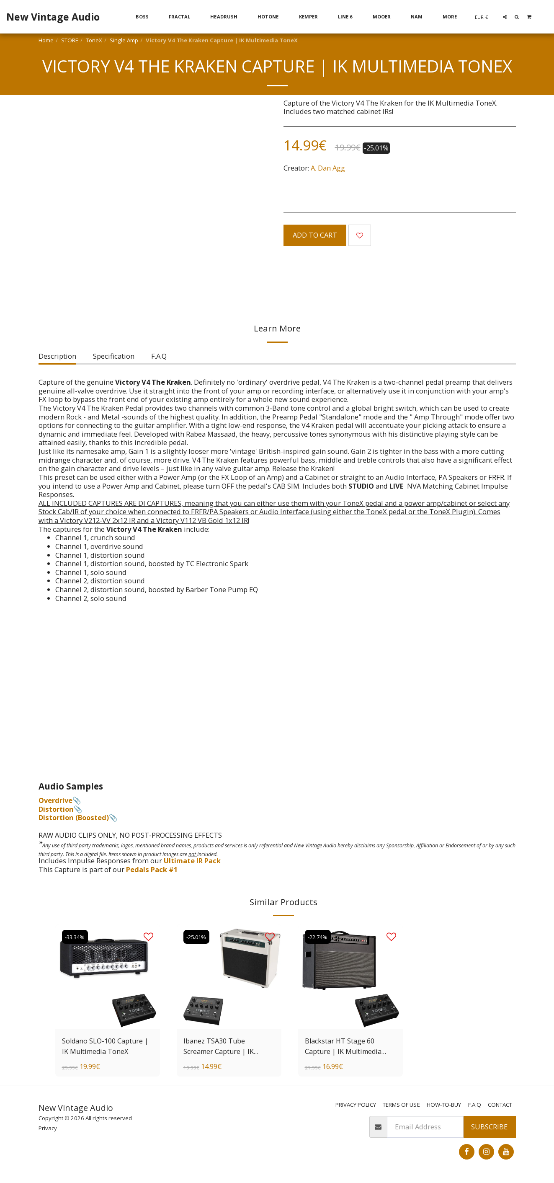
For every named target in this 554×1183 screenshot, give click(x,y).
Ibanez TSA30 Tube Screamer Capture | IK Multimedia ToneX (219, 1046)
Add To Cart (315, 235)
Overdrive (55, 800)
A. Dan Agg (328, 168)
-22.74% (319, 936)
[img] (229, 976)
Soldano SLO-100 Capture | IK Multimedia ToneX (105, 1046)
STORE (69, 40)
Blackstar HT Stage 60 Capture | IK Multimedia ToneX (344, 1046)
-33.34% (76, 936)
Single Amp (124, 40)
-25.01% (197, 936)
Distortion (56, 809)
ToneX (94, 40)
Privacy (48, 1128)
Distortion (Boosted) (74, 817)
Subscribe (489, 1127)
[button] (504, 16)
